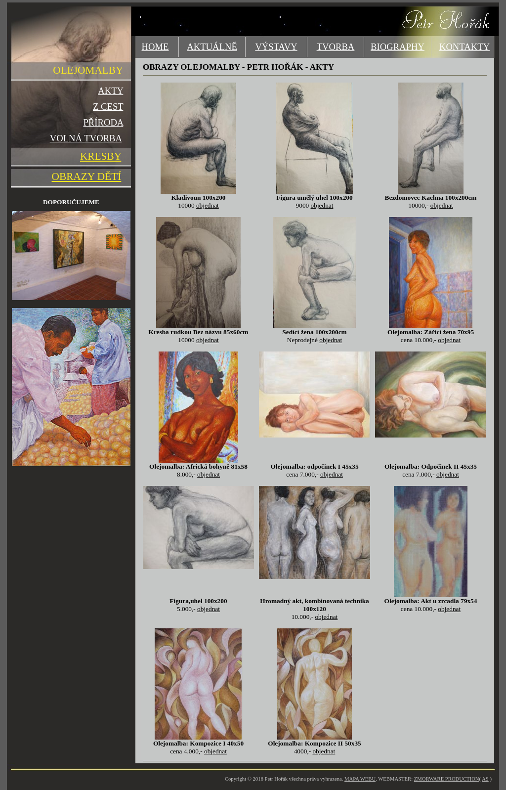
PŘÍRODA (103, 122)
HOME (155, 47)
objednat (207, 205)
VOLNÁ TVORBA (86, 138)
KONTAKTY (464, 47)
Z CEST (108, 106)
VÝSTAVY (276, 47)
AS (485, 779)
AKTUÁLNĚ (212, 47)
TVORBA (336, 47)
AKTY (110, 91)
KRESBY (100, 156)
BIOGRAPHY (397, 47)
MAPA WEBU (360, 779)
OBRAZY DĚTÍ (87, 176)
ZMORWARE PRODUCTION (446, 779)
